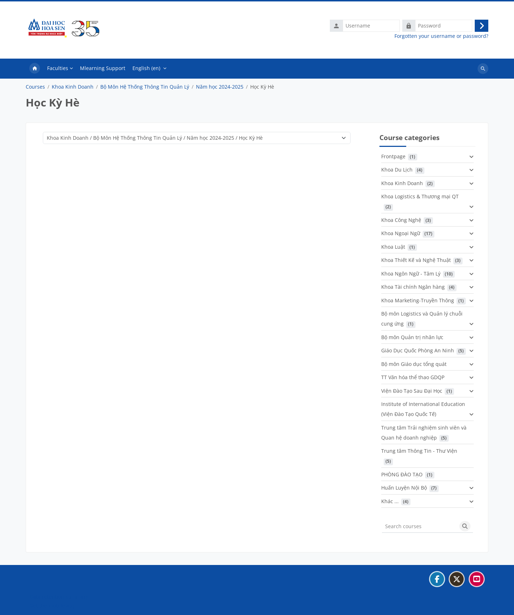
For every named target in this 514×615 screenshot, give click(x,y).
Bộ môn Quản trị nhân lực (412, 337)
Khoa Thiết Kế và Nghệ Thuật (416, 260)
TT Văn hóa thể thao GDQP (412, 377)
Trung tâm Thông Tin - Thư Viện (419, 450)
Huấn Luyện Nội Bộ (404, 487)
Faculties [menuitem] (57, 68)
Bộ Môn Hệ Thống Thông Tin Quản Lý (144, 87)
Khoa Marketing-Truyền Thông (417, 300)
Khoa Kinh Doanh (73, 87)
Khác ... (390, 501)
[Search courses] (419, 526)
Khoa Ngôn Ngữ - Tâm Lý (410, 273)
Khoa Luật (393, 246)
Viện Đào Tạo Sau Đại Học (411, 390)
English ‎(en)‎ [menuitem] (146, 68)
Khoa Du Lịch (397, 169)
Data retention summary (59, 596)
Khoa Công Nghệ (401, 220)
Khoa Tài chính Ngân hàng (413, 286)
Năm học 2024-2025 (219, 87)
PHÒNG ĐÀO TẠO (402, 474)
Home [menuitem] (35, 69)
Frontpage (393, 156)
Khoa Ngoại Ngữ (400, 233)
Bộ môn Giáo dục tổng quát (414, 364)
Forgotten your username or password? (441, 36)
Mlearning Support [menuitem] (102, 68)
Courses (35, 87)
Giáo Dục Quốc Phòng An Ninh (417, 350)
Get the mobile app (53, 605)
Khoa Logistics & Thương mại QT (420, 196)
